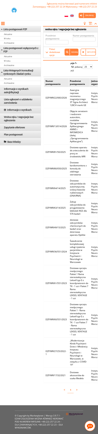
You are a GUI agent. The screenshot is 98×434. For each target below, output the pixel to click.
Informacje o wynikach (19, 109)
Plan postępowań (13, 134)
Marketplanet (36, 415)
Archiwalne (9, 43)
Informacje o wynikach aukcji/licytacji (16, 90)
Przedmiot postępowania (52, 37)
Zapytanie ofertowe (14, 127)
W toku (7, 38)
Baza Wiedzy (14, 141)
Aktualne (8, 34)
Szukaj (74, 52)
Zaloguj (89, 15)
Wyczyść (91, 52)
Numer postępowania (83, 35)
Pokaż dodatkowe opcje (54, 52)
